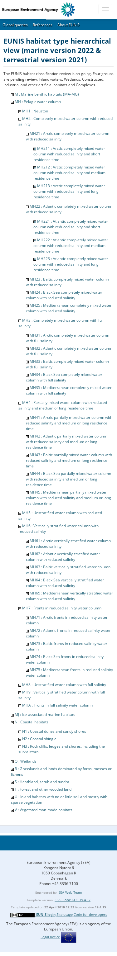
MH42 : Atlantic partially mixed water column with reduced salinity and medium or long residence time (66, 441)
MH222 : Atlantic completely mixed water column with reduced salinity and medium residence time (70, 245)
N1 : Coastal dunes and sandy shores (54, 731)
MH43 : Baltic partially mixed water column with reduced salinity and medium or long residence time (69, 460)
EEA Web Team (70, 892)
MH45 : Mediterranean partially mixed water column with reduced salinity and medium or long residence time (68, 498)
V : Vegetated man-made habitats (43, 809)
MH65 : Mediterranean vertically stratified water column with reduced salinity (69, 595)
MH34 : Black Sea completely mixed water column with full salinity (64, 377)
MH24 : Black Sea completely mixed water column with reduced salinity (64, 295)
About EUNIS (68, 24)
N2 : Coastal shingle (39, 738)
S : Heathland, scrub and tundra (42, 781)
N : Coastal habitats (31, 722)
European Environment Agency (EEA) (58, 862)
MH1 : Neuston (35, 111)
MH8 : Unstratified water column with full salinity (64, 684)
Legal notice (50, 937)
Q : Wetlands (26, 761)
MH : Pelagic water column (38, 101)
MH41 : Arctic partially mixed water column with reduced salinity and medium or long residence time (69, 423)
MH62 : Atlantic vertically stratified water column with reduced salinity (63, 556)
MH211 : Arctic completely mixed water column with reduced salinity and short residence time (69, 154)
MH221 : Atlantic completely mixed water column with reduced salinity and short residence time (70, 227)
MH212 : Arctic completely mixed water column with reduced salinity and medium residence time (69, 172)
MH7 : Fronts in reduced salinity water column (61, 608)
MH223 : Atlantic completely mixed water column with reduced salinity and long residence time (70, 264)
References (42, 24)
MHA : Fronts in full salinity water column (57, 705)
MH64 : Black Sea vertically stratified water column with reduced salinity (65, 582)
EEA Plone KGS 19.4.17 (72, 899)
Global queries (15, 24)
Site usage (64, 914)
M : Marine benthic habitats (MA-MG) (47, 94)
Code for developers (90, 914)
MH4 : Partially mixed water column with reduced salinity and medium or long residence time (62, 405)
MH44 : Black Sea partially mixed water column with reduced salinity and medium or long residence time (68, 479)
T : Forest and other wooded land (43, 789)
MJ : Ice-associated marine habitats (45, 714)
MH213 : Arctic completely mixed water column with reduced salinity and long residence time (69, 191)
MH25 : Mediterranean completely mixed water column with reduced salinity (69, 308)
